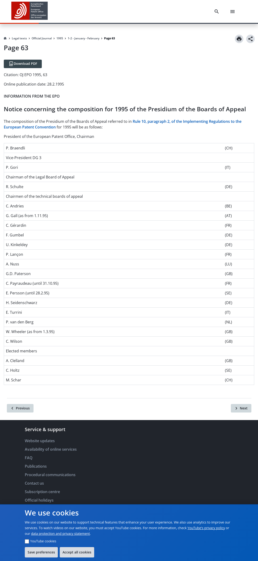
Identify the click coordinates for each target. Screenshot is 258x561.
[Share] (250, 39)
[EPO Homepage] (29, 11)
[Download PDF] (23, 64)
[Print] (239, 39)
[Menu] (233, 11)
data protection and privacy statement (60, 533)
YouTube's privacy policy (206, 528)
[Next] (241, 408)
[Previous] (20, 408)
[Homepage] (5, 38)
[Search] (217, 11)
